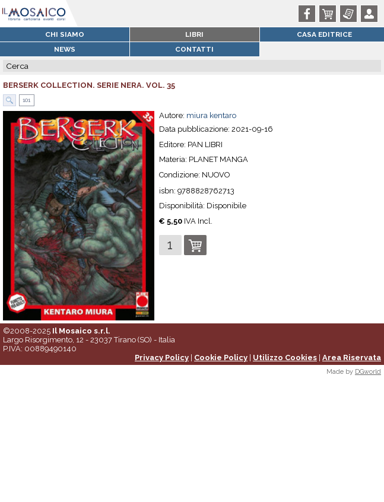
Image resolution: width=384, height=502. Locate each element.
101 (25, 100)
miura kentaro (211, 115)
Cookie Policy (220, 357)
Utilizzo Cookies (285, 357)
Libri (194, 34)
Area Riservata (351, 357)
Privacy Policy (162, 357)
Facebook (309, 13)
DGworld (368, 372)
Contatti (194, 49)
